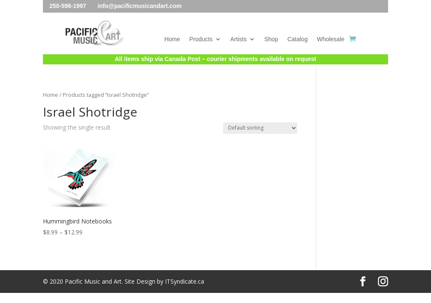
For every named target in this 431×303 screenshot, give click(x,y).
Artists (238, 39)
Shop (271, 39)
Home (172, 39)
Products (201, 39)
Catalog (297, 39)
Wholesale (330, 39)
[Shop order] (260, 128)
